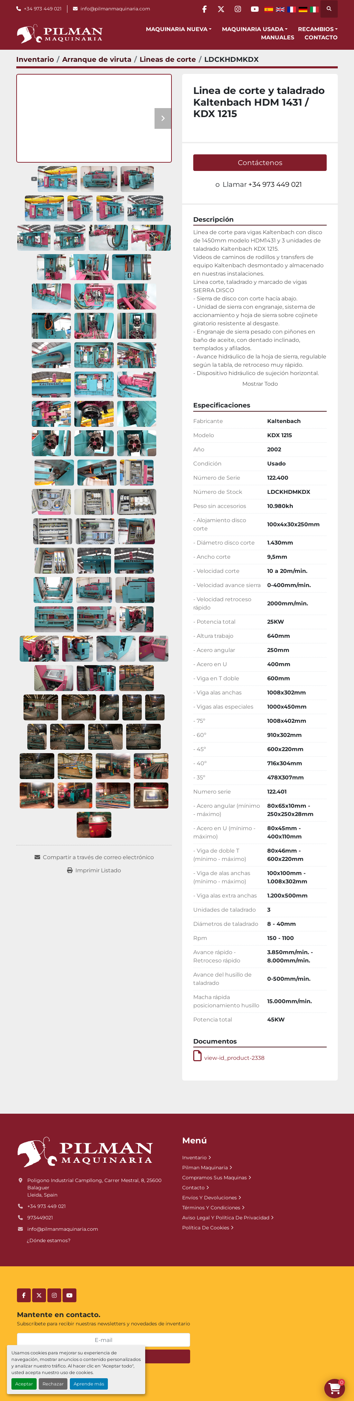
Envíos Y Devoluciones (209, 1197)
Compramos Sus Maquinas (214, 1177)
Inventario (194, 1157)
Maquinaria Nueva (176, 29)
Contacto (321, 37)
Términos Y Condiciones (211, 1208)
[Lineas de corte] (168, 59)
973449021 (40, 1218)
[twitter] (218, 9)
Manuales (277, 37)
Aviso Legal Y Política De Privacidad (225, 1218)
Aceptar (24, 1383)
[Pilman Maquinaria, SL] (84, 1152)
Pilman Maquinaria (205, 1167)
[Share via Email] (94, 857)
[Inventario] (35, 59)
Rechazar (53, 1383)
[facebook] (201, 9)
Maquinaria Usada (252, 29)
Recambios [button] (316, 29)
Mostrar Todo (260, 384)
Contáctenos (260, 163)
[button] (179, 29)
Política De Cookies (205, 1228)
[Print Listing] (94, 870)
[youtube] (254, 9)
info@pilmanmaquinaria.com (115, 8)
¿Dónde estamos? (49, 1240)
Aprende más (89, 1383)
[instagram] (236, 9)
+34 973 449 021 (43, 8)
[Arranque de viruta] (96, 59)
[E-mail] (103, 1340)
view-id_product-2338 (228, 1058)
